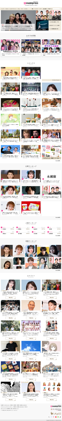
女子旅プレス (50, 8)
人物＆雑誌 (45, 8)
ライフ (22, 8)
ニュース (2, 8)
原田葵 (50, 229)
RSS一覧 (26, 406)
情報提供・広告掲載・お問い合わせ (18, 406)
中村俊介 (4, 229)
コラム (19, 8)
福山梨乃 (35, 229)
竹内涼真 (35, 233)
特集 (32, 8)
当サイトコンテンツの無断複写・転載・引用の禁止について (10, 408)
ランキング (36, 8)
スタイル (6, 8)
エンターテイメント (13, 8)
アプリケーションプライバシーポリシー (7, 406)
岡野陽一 (20, 229)
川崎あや (4, 233)
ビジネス (25, 8)
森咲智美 (51, 233)
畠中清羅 (20, 233)
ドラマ (40, 8)
